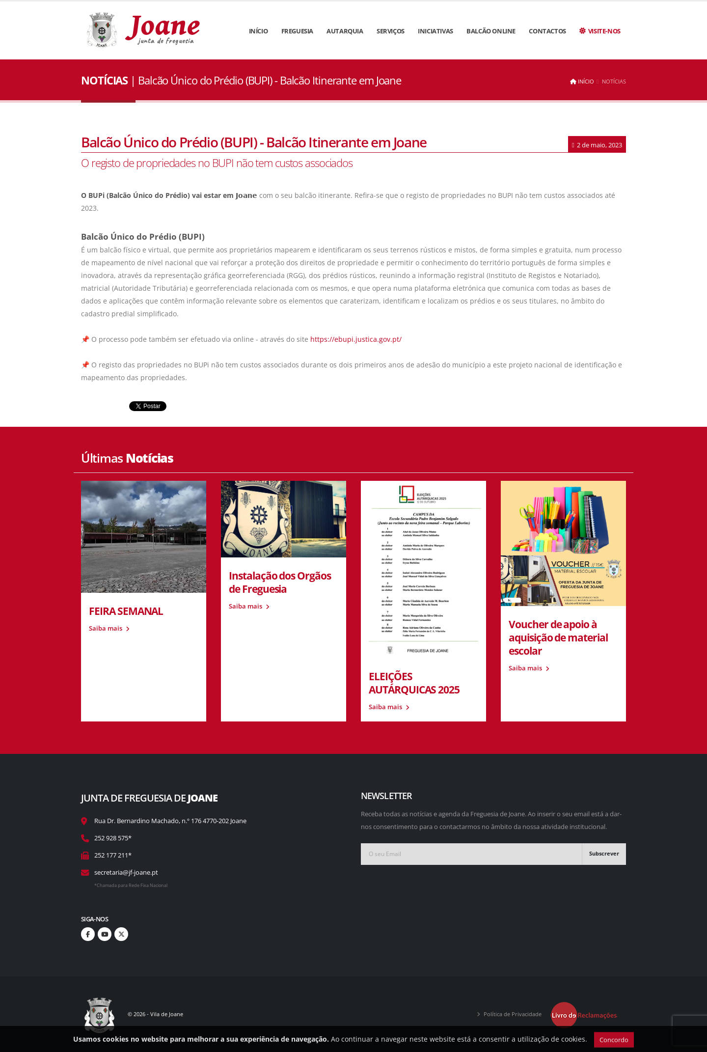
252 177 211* (113, 855)
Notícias (614, 81)
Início (258, 31)
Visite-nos (600, 31)
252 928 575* (113, 838)
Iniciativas (435, 31)
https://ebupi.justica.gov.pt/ (356, 339)
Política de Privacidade (513, 1014)
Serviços (391, 31)
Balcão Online (491, 31)
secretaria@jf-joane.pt (126, 872)
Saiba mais (109, 628)
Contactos (547, 31)
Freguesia (297, 31)
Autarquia (344, 31)
